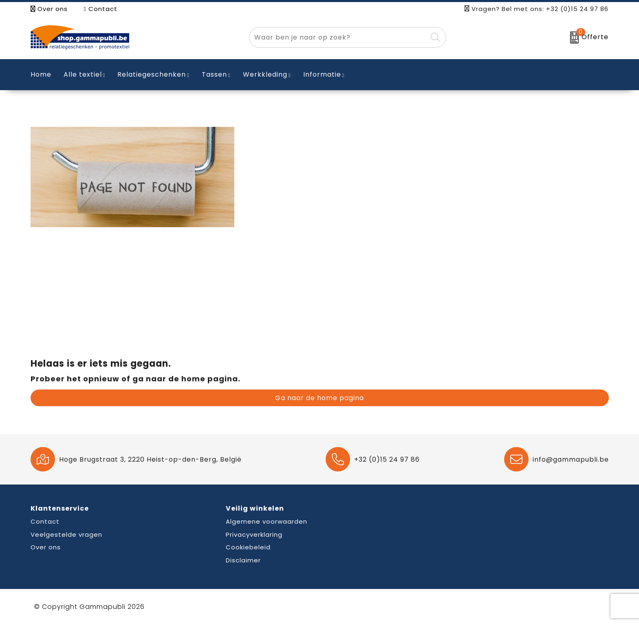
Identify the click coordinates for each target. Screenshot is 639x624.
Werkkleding (265, 74)
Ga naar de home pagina (319, 398)
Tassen (214, 74)
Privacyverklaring (254, 534)
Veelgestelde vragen (66, 534)
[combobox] (338, 37)
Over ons (49, 8)
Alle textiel (83, 74)
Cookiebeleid (248, 547)
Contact (100, 8)
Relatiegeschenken (151, 74)
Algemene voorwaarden (266, 521)
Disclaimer (243, 560)
